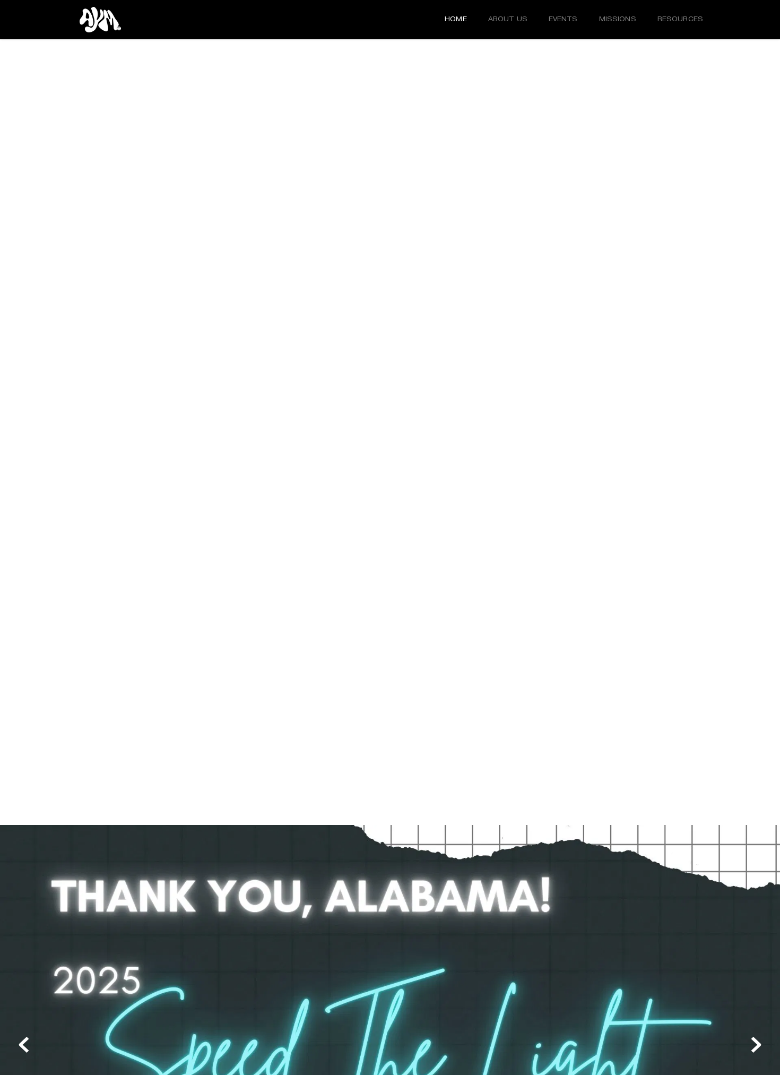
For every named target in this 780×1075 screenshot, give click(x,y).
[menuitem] (456, 19)
